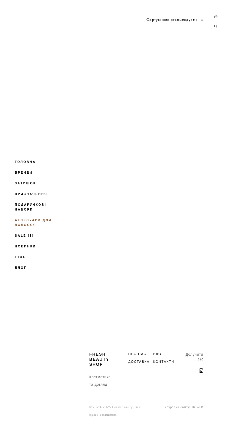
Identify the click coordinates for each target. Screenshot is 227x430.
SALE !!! (24, 235)
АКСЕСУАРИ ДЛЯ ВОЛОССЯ (33, 223)
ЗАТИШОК (25, 183)
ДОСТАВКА (139, 361)
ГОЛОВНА (25, 162)
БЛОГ (20, 267)
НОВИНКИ (25, 246)
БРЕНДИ (24, 172)
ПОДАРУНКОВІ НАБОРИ (30, 207)
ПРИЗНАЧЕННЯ (31, 194)
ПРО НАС (137, 354)
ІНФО (20, 257)
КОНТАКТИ (163, 361)
